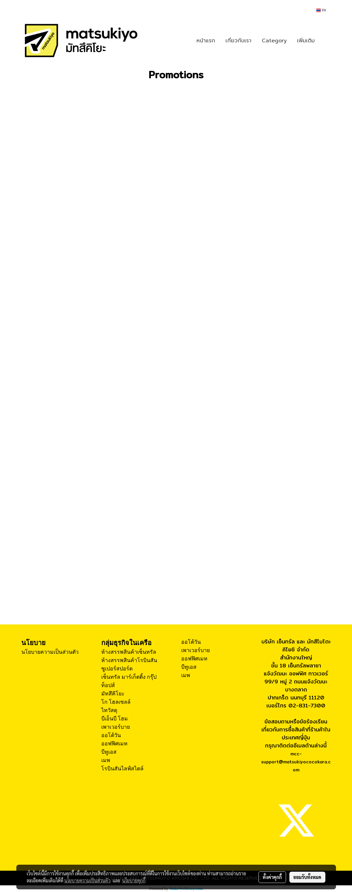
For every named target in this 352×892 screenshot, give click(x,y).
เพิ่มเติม (306, 41)
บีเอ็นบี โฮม (114, 718)
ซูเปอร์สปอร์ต (117, 668)
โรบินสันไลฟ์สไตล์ (122, 768)
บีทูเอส (109, 752)
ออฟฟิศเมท (114, 743)
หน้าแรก (205, 41)
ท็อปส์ (108, 685)
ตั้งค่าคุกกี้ (272, 877)
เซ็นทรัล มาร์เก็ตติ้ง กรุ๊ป (129, 677)
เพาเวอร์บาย (115, 727)
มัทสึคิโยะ (113, 693)
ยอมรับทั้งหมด (307, 877)
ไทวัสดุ (109, 710)
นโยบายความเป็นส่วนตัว (50, 652)
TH (321, 10)
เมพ (105, 760)
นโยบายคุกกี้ (134, 880)
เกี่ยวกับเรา (238, 41)
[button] (325, 40)
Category (274, 41)
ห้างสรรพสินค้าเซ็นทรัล (128, 652)
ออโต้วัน (111, 735)
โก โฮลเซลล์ (116, 702)
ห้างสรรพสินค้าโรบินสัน (129, 660)
